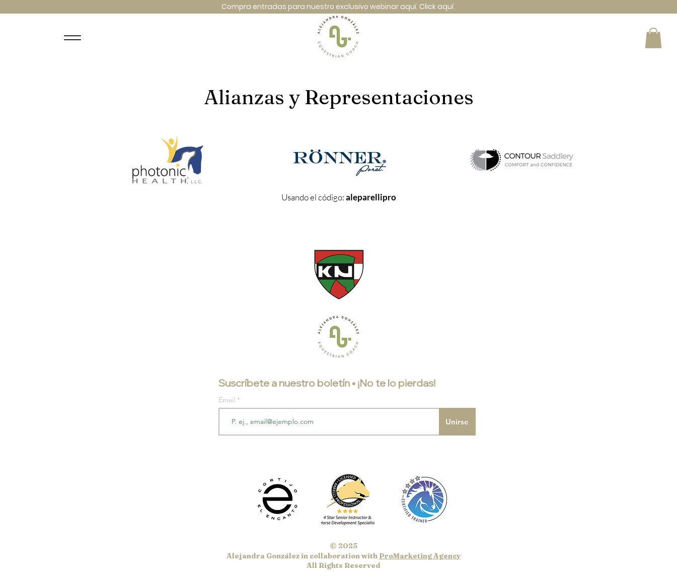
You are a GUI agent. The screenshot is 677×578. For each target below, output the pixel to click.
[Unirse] (457, 422)
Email (227, 399)
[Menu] (72, 38)
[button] (653, 38)
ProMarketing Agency (420, 555)
